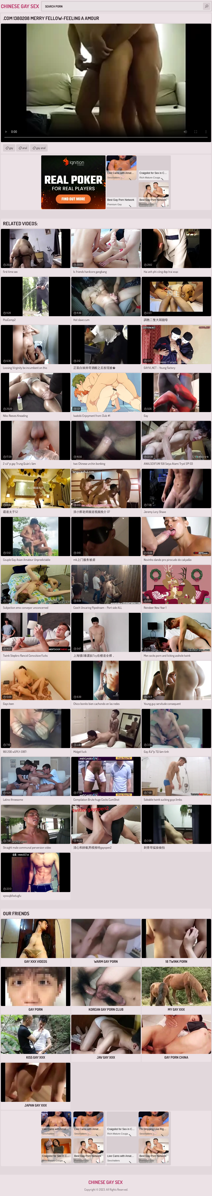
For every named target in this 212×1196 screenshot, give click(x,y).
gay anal (40, 148)
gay (11, 148)
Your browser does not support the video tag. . (106, 83)
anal (24, 148)
